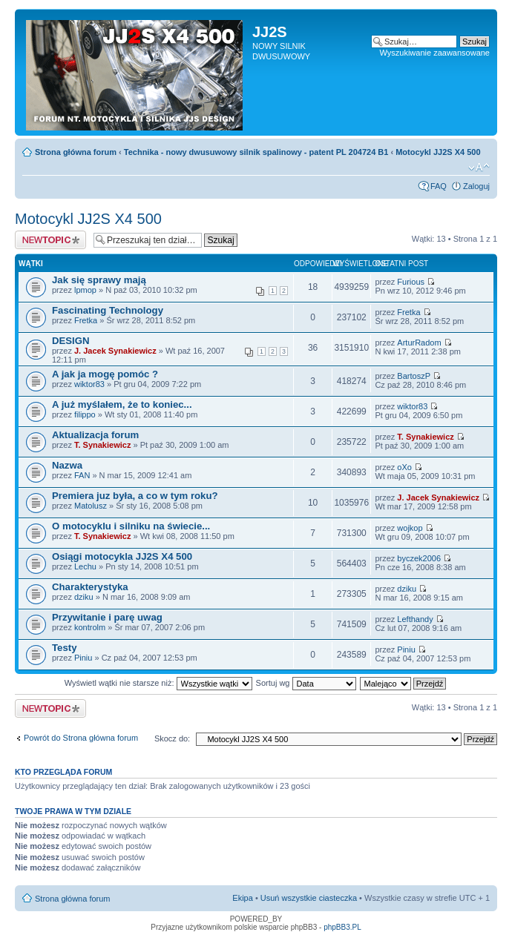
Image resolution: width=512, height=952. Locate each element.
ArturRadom (419, 342)
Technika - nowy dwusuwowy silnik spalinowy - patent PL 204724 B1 (256, 152)
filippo (85, 414)
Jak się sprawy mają (99, 279)
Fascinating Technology (107, 310)
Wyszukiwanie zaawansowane (435, 52)
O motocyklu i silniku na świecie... (131, 526)
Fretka (85, 320)
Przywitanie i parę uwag (107, 617)
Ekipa (242, 897)
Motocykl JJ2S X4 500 (438, 152)
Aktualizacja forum (95, 434)
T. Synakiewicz (102, 444)
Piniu (83, 657)
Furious (410, 281)
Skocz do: (172, 738)
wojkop (409, 527)
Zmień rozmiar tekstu (479, 167)
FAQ (438, 186)
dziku (83, 596)
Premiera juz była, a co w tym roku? (135, 495)
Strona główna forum (75, 152)
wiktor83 (89, 384)
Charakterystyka (90, 586)
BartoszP (413, 375)
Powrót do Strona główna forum (81, 737)
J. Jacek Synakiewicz (115, 350)
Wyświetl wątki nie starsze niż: (158, 682)
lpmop (85, 289)
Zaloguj (476, 186)
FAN (82, 475)
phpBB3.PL (342, 927)
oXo (404, 467)
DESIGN (71, 340)
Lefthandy (415, 619)
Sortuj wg (306, 682)
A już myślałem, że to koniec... (122, 404)
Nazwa (67, 465)
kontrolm (89, 627)
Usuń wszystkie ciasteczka (308, 897)
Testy (64, 647)
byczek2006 (419, 558)
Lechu (85, 566)
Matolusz (90, 505)
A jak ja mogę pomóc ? (105, 374)
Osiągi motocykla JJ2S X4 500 (122, 556)
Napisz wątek (50, 240)
